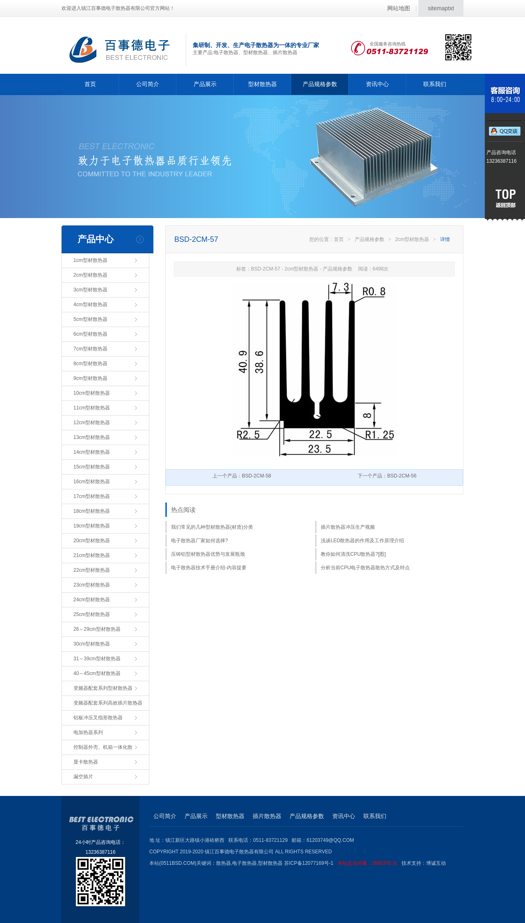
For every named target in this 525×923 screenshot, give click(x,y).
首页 (90, 84)
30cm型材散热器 (91, 644)
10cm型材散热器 (91, 393)
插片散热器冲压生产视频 (348, 527)
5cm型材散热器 (90, 319)
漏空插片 (83, 777)
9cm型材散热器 (90, 378)
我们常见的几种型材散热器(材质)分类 (212, 527)
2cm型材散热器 (90, 275)
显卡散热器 (85, 762)
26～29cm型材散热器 (97, 629)
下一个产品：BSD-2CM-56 (387, 476)
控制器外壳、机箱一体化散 (102, 747)
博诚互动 (436, 863)
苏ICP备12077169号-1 (343, 863)
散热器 (223, 863)
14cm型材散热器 (91, 452)
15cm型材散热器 (91, 467)
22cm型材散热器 (91, 570)
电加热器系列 (88, 732)
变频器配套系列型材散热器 (102, 688)
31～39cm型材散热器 (97, 659)
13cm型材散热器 (91, 437)
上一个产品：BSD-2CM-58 (241, 476)
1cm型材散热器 (90, 260)
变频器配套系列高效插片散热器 (107, 703)
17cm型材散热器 (91, 496)
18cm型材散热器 (91, 511)
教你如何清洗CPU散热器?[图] (353, 554)
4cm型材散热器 (90, 304)
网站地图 (398, 8)
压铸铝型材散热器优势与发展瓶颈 (208, 554)
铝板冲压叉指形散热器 (98, 718)
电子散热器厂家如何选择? (199, 540)
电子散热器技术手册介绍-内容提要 (209, 568)
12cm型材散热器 (91, 422)
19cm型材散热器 (91, 526)
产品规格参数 (320, 84)
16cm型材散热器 (91, 481)
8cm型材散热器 (90, 363)
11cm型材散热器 (91, 408)
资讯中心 (377, 84)
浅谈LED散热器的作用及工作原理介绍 (362, 540)
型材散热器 (262, 84)
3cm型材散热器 (90, 290)
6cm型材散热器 (90, 334)
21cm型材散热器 (91, 555)
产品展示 (205, 84)
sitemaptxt (441, 8)
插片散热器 (267, 816)
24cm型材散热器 (91, 599)
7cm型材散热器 (90, 349)
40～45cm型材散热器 (97, 673)
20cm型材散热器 (91, 540)
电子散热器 (244, 863)
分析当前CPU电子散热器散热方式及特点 (365, 568)
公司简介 (147, 84)
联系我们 (434, 84)
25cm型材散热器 (91, 614)
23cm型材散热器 (91, 585)
